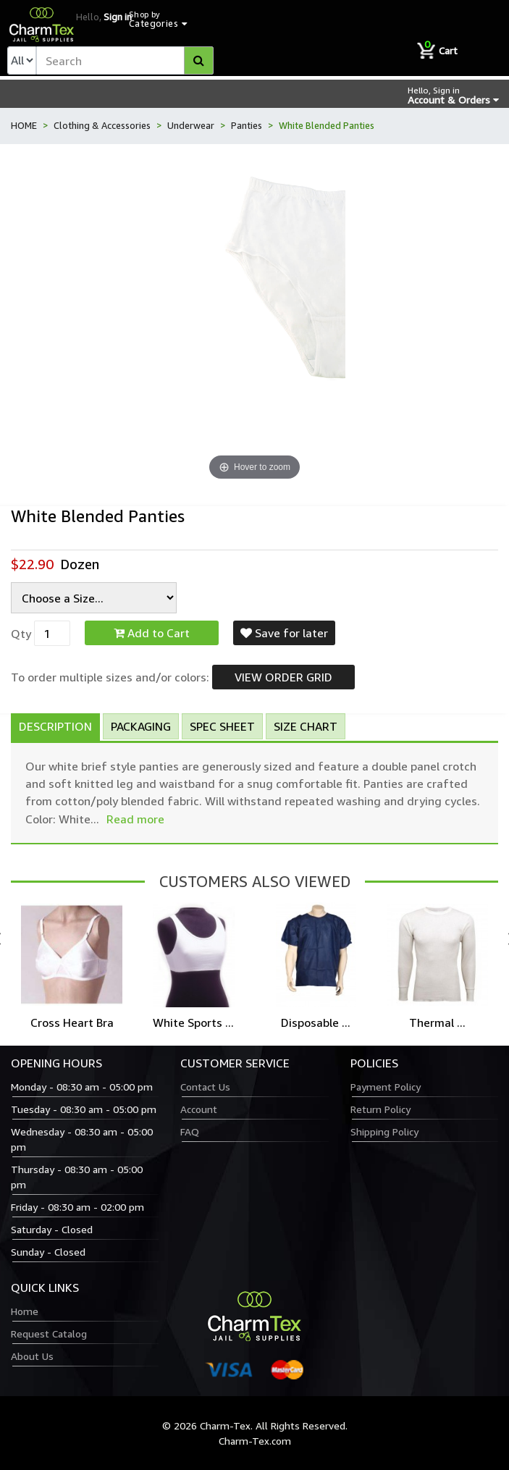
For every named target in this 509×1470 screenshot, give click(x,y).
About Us (32, 1356)
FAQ (189, 1131)
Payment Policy (385, 1086)
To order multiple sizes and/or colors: (110, 677)
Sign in (118, 16)
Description (55, 726)
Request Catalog (49, 1333)
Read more (135, 819)
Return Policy (380, 1109)
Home (24, 1311)
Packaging (141, 726)
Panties (246, 125)
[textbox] (125, 60)
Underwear (190, 125)
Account (198, 1109)
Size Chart (305, 726)
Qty (21, 633)
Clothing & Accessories (102, 125)
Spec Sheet (222, 726)
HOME (24, 125)
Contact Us (205, 1086)
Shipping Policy (384, 1131)
